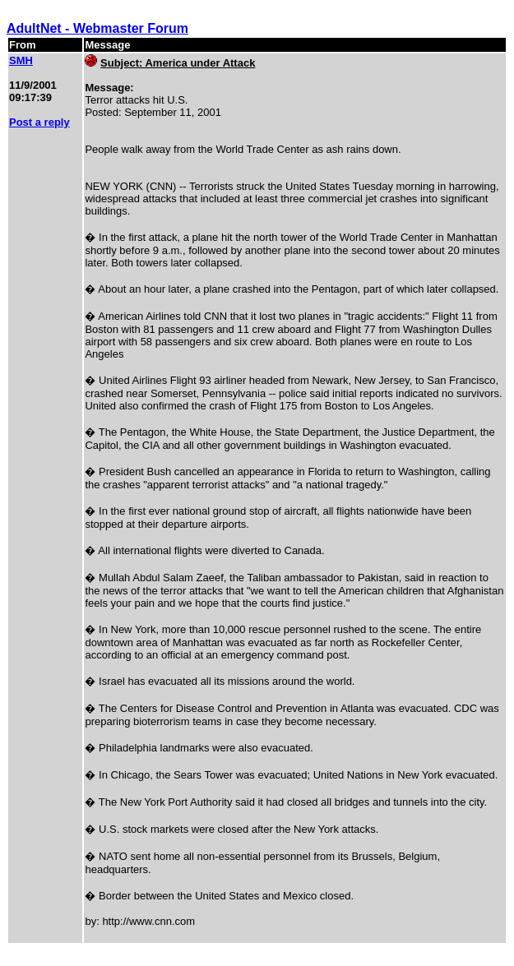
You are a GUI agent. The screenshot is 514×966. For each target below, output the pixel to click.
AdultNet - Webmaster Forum (97, 28)
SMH (21, 60)
